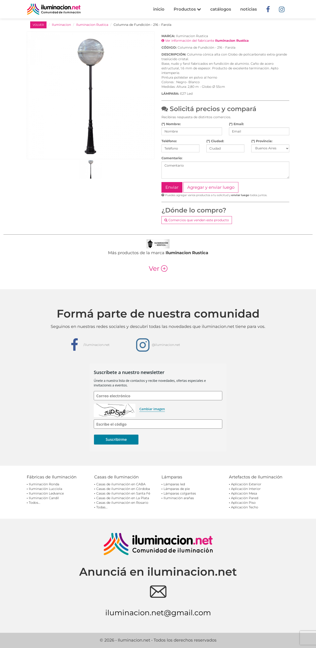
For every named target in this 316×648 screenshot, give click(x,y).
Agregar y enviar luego (210, 187)
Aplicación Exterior (246, 484)
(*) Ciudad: (215, 141)
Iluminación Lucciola (45, 489)
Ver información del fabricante (205, 40)
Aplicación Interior (246, 489)
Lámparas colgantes (180, 493)
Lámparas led (174, 484)
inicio (158, 9)
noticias (248, 9)
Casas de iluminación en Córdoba (123, 489)
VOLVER (38, 25)
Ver (158, 268)
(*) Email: (236, 124)
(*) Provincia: (261, 141)
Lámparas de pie (177, 489)
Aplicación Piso (243, 503)
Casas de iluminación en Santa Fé (123, 493)
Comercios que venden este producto (196, 220)
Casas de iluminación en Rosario (122, 503)
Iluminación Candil (44, 498)
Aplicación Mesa (244, 493)
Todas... (102, 507)
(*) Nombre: (171, 124)
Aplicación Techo (244, 507)
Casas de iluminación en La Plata (122, 498)
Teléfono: (169, 141)
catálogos (220, 9)
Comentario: (171, 158)
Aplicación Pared (244, 498)
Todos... (34, 503)
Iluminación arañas (179, 498)
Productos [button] (187, 9)
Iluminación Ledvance (46, 493)
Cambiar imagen (152, 409)
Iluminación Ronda (44, 484)
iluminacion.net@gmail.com (158, 612)
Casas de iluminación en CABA (121, 484)
